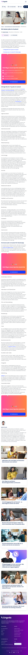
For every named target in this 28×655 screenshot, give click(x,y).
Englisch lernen (17, 628)
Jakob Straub (5, 32)
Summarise (5, 35)
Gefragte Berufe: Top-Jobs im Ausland (10, 49)
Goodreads (14, 441)
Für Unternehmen (4, 628)
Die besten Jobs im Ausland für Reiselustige (12, 52)
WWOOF (3, 375)
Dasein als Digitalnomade (8, 247)
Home (2, 26)
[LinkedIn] (10, 652)
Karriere (2, 633)
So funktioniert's (14, 81)
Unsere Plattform (4, 641)
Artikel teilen (14, 35)
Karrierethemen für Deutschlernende (12, 26)
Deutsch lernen (17, 631)
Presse (2, 634)
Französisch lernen (17, 633)
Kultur (20, 6)
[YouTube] (14, 652)
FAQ (15, 641)
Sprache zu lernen (12, 346)
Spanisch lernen (17, 634)
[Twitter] (12, 652)
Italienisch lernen (17, 636)
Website (7, 441)
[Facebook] (16, 652)
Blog (4, 6)
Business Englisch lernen (18, 630)
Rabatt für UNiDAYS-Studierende (7, 644)
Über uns (3, 630)
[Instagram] (18, 652)
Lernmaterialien (12, 6)
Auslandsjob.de (18, 101)
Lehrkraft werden (18, 643)
